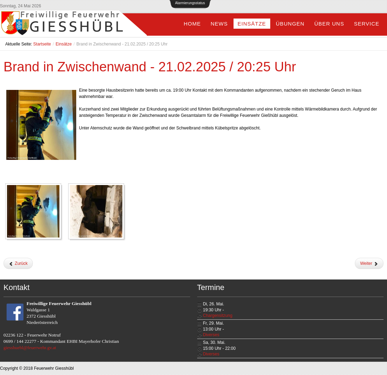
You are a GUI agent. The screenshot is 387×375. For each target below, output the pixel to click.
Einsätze (64, 44)
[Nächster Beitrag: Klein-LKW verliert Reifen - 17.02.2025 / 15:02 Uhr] (369, 263)
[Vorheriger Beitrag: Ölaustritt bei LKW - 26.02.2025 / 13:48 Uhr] (18, 263)
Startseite (42, 44)
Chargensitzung (217, 315)
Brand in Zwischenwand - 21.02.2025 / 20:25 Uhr (149, 66)
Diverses (211, 334)
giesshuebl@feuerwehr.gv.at (29, 347)
